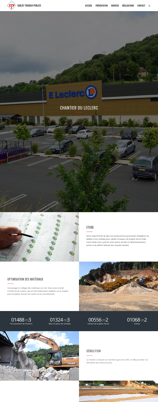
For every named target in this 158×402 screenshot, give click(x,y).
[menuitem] (88, 5)
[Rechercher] (149, 5)
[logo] (24, 5)
